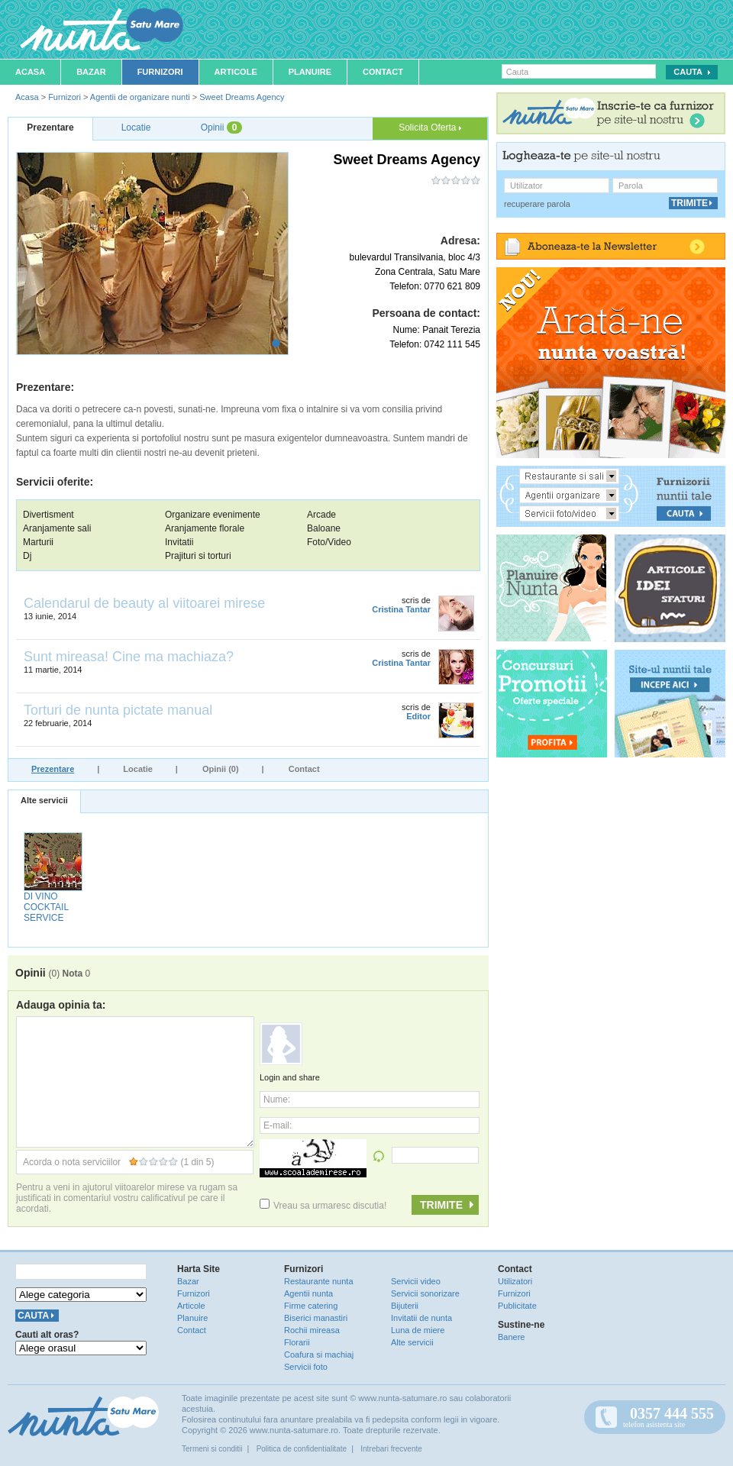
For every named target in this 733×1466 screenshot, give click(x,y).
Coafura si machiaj (319, 1354)
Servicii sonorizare (425, 1293)
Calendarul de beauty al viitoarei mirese (144, 603)
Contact (383, 71)
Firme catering (310, 1305)
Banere (511, 1337)
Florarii (297, 1342)
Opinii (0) (220, 768)
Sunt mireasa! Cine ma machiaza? (129, 656)
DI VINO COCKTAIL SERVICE (46, 907)
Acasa (30, 71)
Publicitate (517, 1305)
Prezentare (52, 768)
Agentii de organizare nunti (140, 97)
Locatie (138, 768)
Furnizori (160, 71)
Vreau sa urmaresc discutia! (323, 1205)
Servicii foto (306, 1366)
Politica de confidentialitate (302, 1449)
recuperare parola (537, 203)
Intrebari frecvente (391, 1449)
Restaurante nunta (319, 1281)
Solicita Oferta (430, 127)
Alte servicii (44, 800)
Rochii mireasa (312, 1330)
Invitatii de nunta (421, 1317)
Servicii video (416, 1281)
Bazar (91, 71)
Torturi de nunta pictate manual (118, 710)
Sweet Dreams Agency (241, 97)
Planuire (310, 71)
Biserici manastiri (315, 1317)
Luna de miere (417, 1330)
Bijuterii (404, 1305)
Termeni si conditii (212, 1449)
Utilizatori (515, 1281)
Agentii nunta (308, 1293)
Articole (236, 71)
